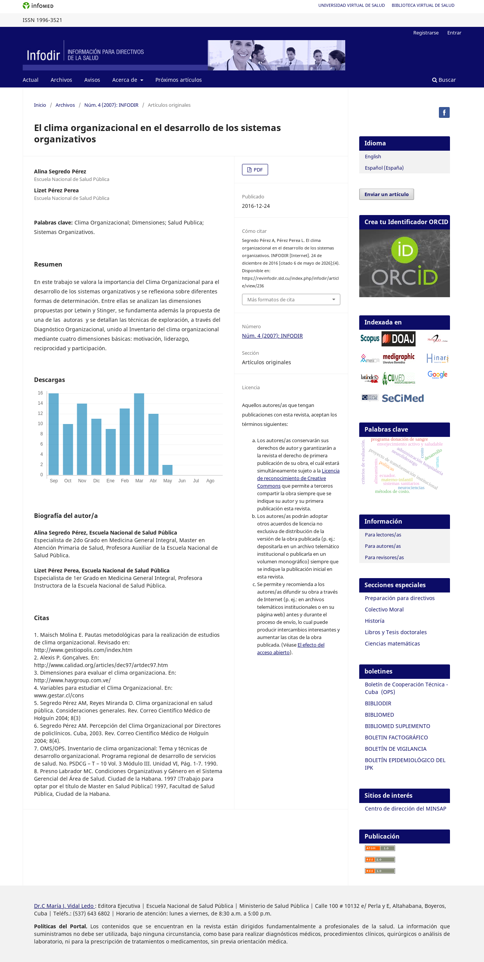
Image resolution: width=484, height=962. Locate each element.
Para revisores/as (384, 557)
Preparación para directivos (400, 598)
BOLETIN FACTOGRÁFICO (396, 737)
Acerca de (125, 79)
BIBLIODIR (378, 703)
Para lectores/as (383, 534)
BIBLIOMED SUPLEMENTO (397, 726)
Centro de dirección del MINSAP (405, 808)
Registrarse (426, 32)
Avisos (92, 79)
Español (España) (384, 167)
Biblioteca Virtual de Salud (423, 5)
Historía (375, 620)
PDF (258, 169)
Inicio (40, 104)
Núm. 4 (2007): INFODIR (111, 104)
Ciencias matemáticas (392, 643)
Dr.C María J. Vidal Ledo (64, 905)
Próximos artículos (178, 79)
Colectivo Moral (384, 609)
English (373, 156)
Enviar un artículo (387, 194)
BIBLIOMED (379, 714)
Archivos (61, 79)
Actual (31, 79)
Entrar (454, 32)
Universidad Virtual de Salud (351, 5)
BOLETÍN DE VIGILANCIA (396, 748)
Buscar (444, 79)
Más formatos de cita (271, 299)
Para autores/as (383, 546)
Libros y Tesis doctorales (396, 632)
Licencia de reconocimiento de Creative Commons (298, 478)
